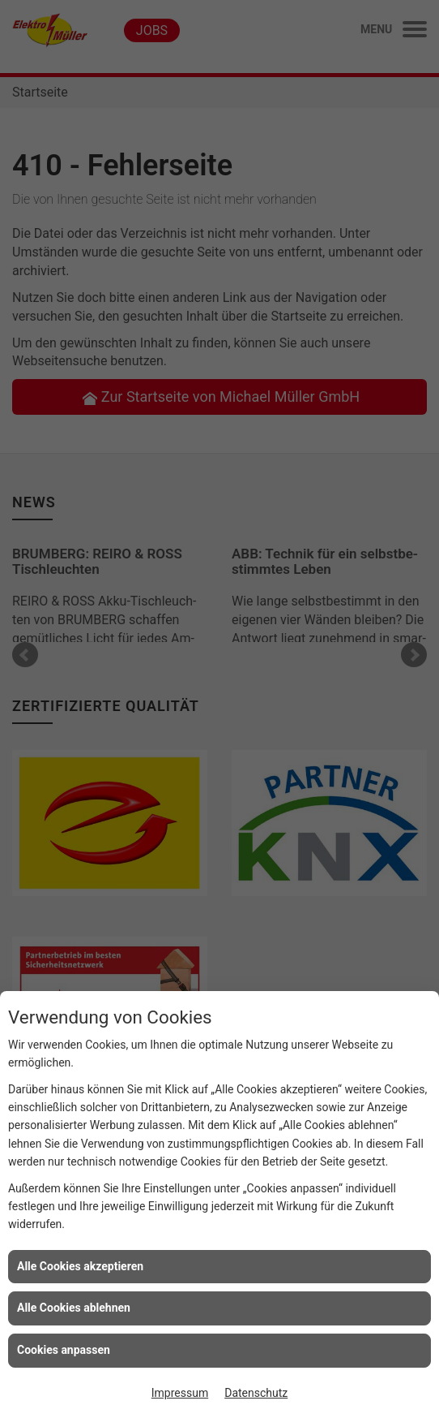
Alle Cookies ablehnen (73, 1307)
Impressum (179, 1392)
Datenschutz (256, 1392)
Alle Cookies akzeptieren (80, 1266)
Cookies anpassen (63, 1349)
